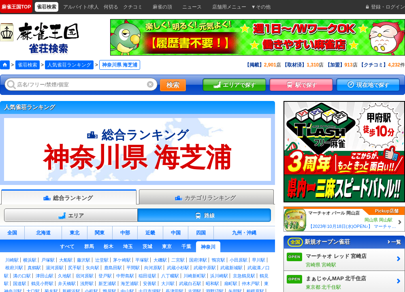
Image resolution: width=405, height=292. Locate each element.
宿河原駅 (85, 275)
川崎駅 (12, 260)
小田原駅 (238, 260)
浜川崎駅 (219, 275)
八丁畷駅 (170, 275)
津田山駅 (44, 275)
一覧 (393, 242)
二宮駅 (178, 260)
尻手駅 (74, 267)
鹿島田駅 (113, 267)
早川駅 (258, 260)
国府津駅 (198, 260)
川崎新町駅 (194, 275)
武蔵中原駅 (205, 267)
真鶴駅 (34, 267)
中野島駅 (125, 275)
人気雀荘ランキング (69, 65)
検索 (172, 85)
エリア (71, 215)
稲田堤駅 (147, 275)
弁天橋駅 (67, 283)
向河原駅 (153, 267)
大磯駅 (160, 260)
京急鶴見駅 (244, 275)
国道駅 (19, 283)
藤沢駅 (83, 260)
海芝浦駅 (130, 283)
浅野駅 (87, 283)
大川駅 (168, 283)
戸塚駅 (48, 260)
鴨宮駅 (218, 260)
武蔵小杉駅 (178, 267)
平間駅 (133, 267)
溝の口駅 (22, 275)
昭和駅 (212, 283)
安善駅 (149, 283)
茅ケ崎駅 (122, 260)
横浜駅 (29, 260)
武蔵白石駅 (190, 283)
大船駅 (65, 260)
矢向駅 (92, 267)
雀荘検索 (27, 65)
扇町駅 (230, 283)
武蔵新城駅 (231, 267)
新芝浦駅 (107, 283)
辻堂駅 (102, 260)
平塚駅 (142, 260)
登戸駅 (105, 275)
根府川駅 (14, 267)
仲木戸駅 (251, 283)
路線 (204, 215)
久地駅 (64, 275)
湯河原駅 (55, 267)
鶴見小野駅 (42, 283)
